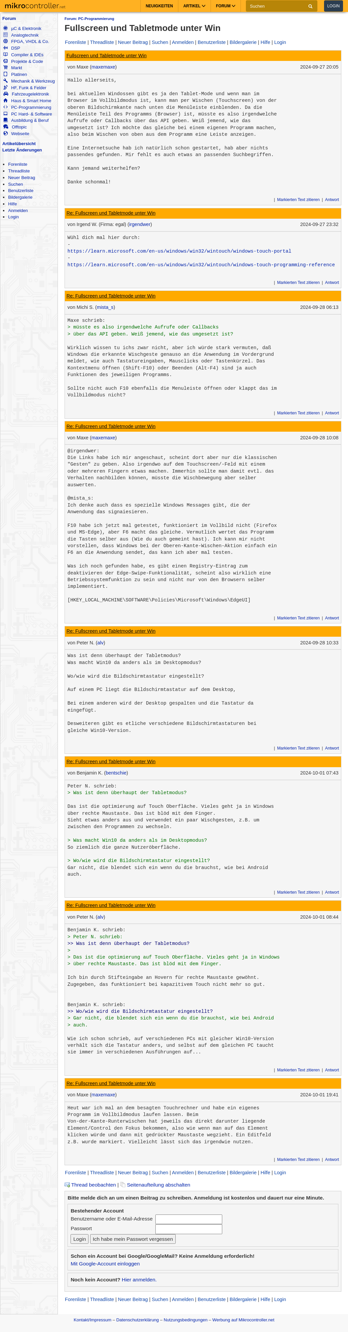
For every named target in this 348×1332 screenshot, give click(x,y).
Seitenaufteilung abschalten (155, 1185)
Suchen (15, 184)
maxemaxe (103, 67)
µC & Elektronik (22, 28)
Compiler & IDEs (23, 54)
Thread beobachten (90, 1185)
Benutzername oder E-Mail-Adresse (111, 1218)
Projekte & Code (23, 61)
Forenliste (17, 164)
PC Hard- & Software (27, 113)
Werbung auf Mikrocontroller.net (243, 1319)
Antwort (332, 199)
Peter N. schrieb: (92, 786)
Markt (12, 67)
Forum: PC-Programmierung (89, 19)
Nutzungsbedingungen (186, 1319)
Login (333, 6)
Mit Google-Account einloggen (105, 1263)
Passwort (81, 1228)
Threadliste (19, 170)
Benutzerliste (20, 190)
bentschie (116, 773)
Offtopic (15, 126)
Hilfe (12, 203)
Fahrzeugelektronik (26, 94)
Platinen (15, 74)
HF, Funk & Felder (24, 87)
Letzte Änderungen (22, 149)
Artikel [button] (194, 6)
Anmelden (18, 210)
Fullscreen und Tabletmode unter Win (107, 55)
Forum (9, 18)
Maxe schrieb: (86, 320)
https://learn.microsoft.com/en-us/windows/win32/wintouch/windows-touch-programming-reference (201, 265)
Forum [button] (226, 6)
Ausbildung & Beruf (26, 120)
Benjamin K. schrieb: (97, 930)
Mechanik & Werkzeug (29, 81)
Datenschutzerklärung (137, 1319)
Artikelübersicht (19, 143)
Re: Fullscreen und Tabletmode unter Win (111, 213)
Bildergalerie (20, 197)
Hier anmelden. (139, 1279)
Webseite (16, 133)
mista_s (105, 307)
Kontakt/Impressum (92, 1319)
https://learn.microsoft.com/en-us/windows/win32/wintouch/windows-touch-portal (179, 251)
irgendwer (139, 224)
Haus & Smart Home (27, 100)
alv (100, 642)
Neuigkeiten (159, 6)
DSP (11, 48)
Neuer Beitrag (21, 177)
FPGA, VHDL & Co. (26, 41)
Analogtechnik (21, 35)
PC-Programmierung (27, 107)
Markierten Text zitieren (298, 199)
